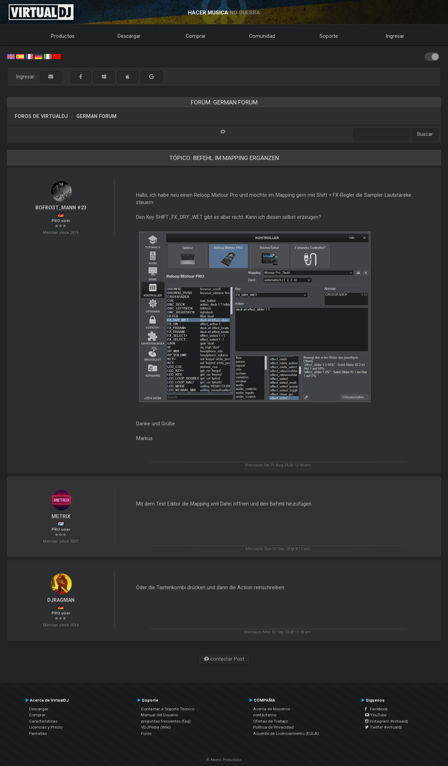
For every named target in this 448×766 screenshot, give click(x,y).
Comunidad (262, 36)
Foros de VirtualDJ (41, 116)
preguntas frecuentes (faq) (166, 721)
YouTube (375, 714)
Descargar (129, 36)
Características (43, 721)
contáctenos (264, 714)
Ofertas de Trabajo (270, 721)
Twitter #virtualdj (383, 727)
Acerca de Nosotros (271, 708)
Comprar (196, 36)
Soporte (329, 36)
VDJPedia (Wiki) (156, 727)
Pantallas (38, 733)
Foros (146, 733)
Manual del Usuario (159, 714)
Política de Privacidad (273, 727)
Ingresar (395, 36)
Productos (63, 36)
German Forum (96, 116)
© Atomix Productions (224, 760)
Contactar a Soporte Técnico (167, 708)
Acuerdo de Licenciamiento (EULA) (286, 733)
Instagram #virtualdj (386, 721)
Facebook (376, 708)
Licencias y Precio (45, 727)
